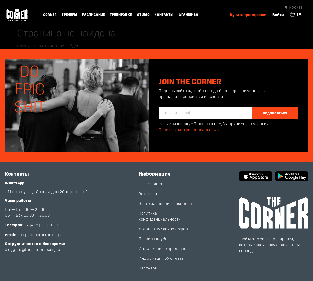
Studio (143, 15)
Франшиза (188, 15)
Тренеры (69, 15)
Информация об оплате (161, 258)
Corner (50, 15)
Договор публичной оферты (166, 229)
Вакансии (148, 193)
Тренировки (121, 15)
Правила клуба (153, 238)
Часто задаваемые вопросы (165, 203)
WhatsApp (15, 183)
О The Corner (150, 184)
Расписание (93, 15)
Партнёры (148, 268)
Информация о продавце (163, 248)
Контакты (164, 15)
